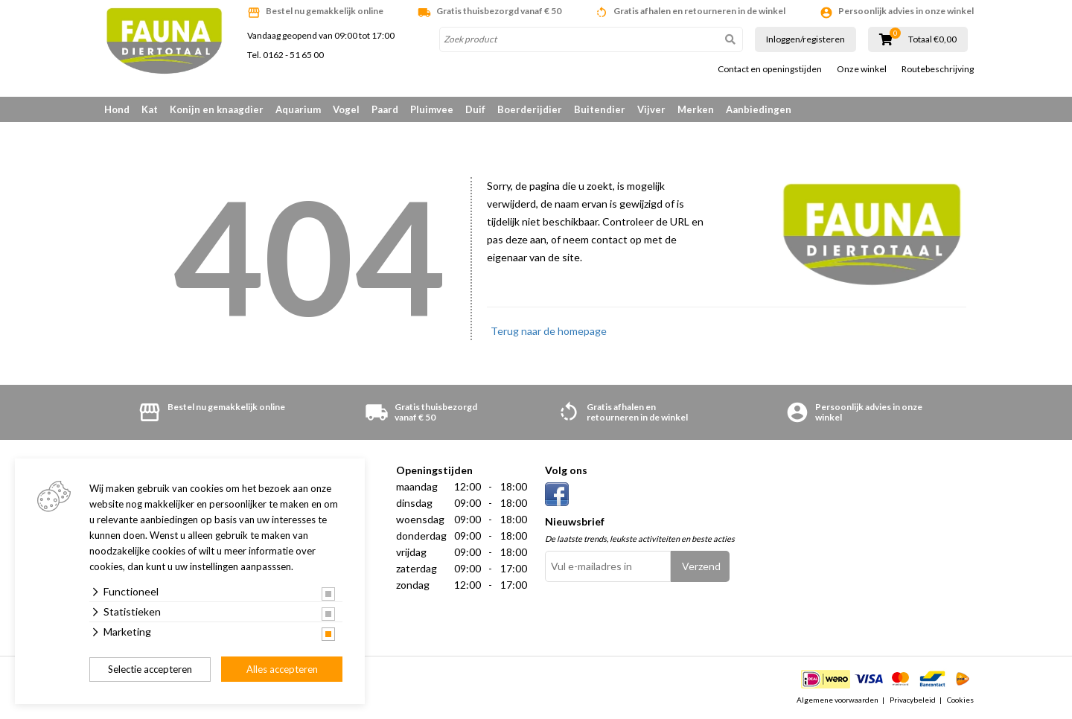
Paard (384, 109)
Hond (117, 109)
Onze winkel (862, 69)
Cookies (960, 699)
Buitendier (599, 109)
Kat (149, 109)
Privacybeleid (913, 699)
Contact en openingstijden (770, 69)
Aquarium (298, 109)
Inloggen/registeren (805, 39)
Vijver (651, 109)
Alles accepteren (282, 669)
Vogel (346, 109)
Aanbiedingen (758, 109)
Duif (475, 109)
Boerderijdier (529, 109)
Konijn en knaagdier (217, 109)
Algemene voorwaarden (837, 699)
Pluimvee (431, 109)
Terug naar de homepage (549, 331)
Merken (695, 109)
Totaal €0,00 (932, 39)
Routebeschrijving (938, 69)
